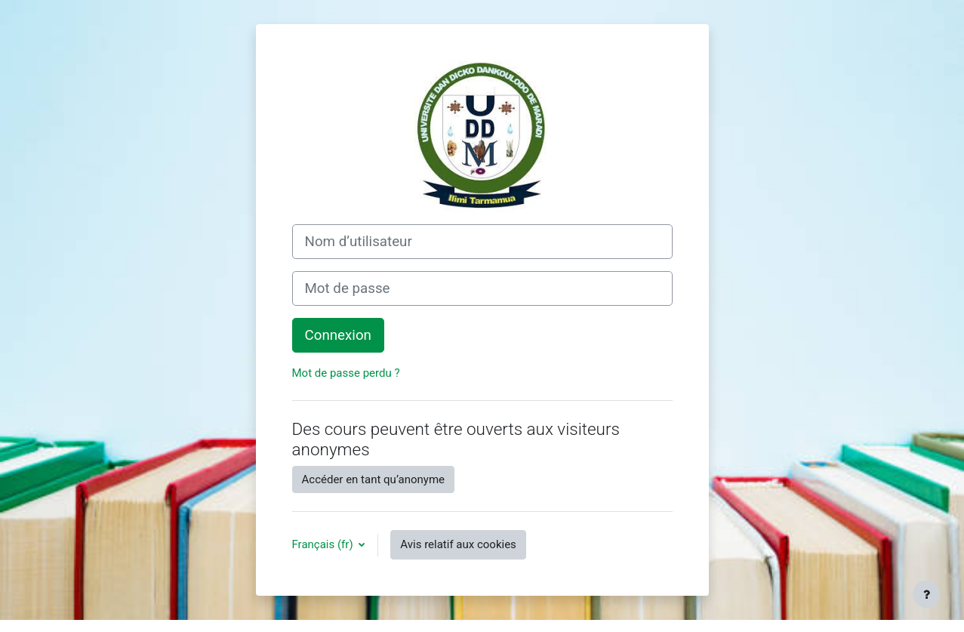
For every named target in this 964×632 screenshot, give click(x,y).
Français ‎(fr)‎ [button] (324, 544)
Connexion (338, 335)
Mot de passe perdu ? (346, 373)
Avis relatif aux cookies (458, 544)
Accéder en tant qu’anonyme (373, 479)
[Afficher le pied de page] (926, 594)
